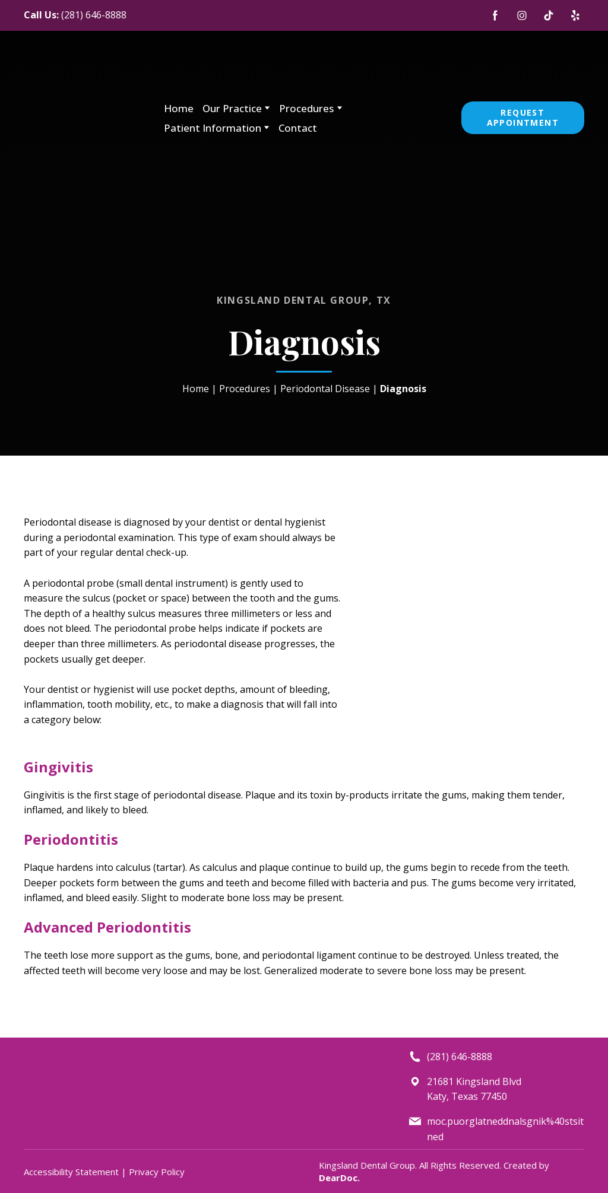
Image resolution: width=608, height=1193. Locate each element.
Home (179, 108)
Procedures (306, 108)
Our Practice (232, 108)
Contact (297, 128)
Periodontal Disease (325, 388)
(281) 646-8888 (93, 14)
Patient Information (212, 128)
